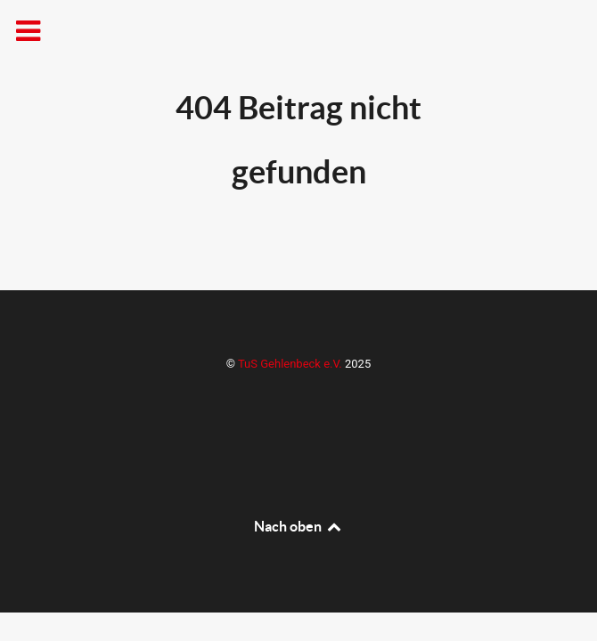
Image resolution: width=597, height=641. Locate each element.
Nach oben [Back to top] (298, 526)
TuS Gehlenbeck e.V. (291, 363)
